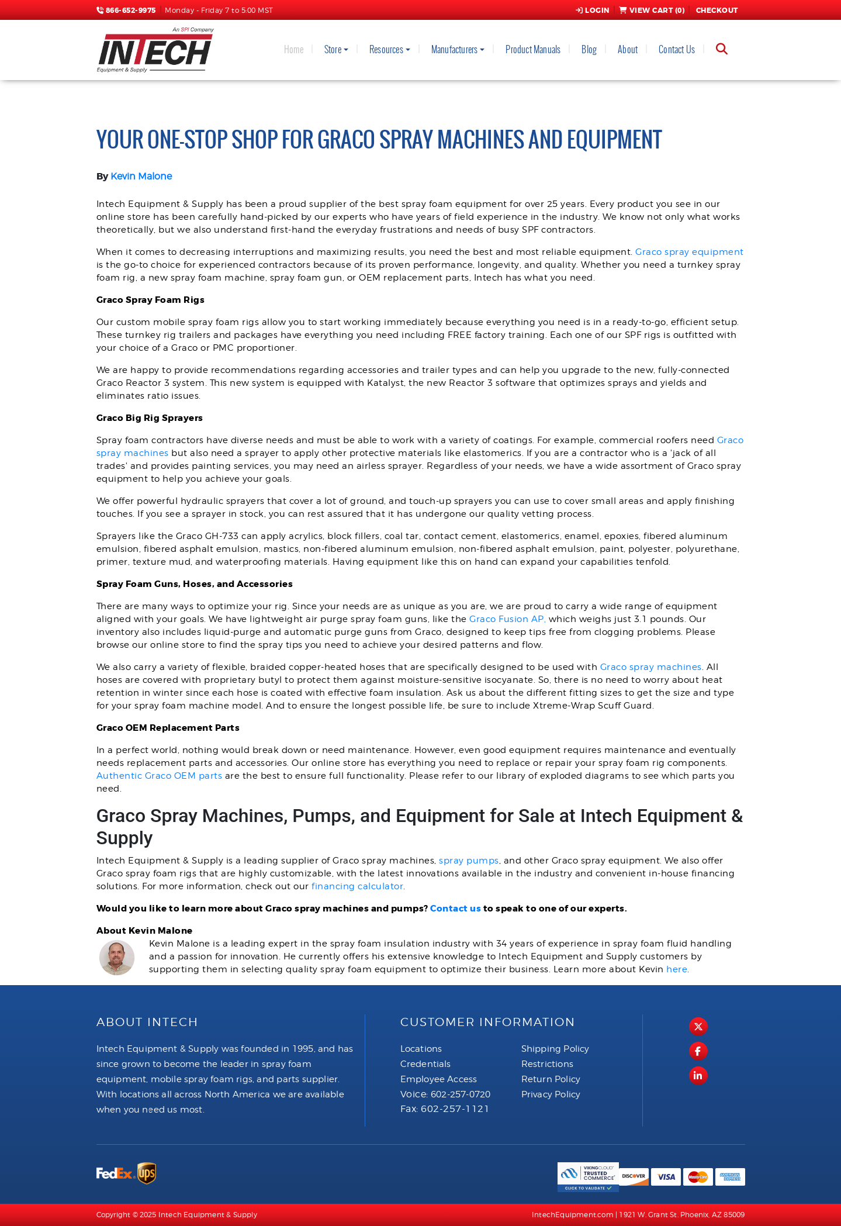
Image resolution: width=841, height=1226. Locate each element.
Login (593, 10)
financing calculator (357, 886)
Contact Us (677, 49)
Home (293, 49)
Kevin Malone (141, 176)
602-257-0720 (460, 1094)
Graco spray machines (651, 667)
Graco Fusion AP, (507, 619)
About (628, 49)
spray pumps (469, 860)
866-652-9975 (126, 10)
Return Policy (551, 1079)
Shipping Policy (555, 1049)
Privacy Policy (551, 1094)
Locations (421, 1049)
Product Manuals (533, 49)
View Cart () (652, 10)
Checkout (716, 10)
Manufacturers (454, 49)
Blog (589, 49)
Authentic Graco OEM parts (159, 776)
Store (332, 49)
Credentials (425, 1064)
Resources (386, 49)
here (676, 969)
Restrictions (547, 1064)
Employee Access (438, 1079)
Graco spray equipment (689, 252)
